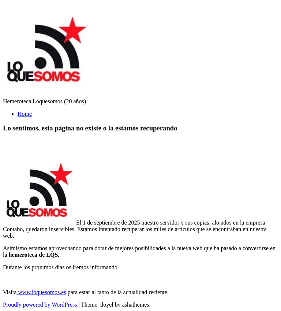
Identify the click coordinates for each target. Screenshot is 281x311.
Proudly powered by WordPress (40, 304)
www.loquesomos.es (41, 292)
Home (25, 114)
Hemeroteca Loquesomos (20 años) (44, 101)
